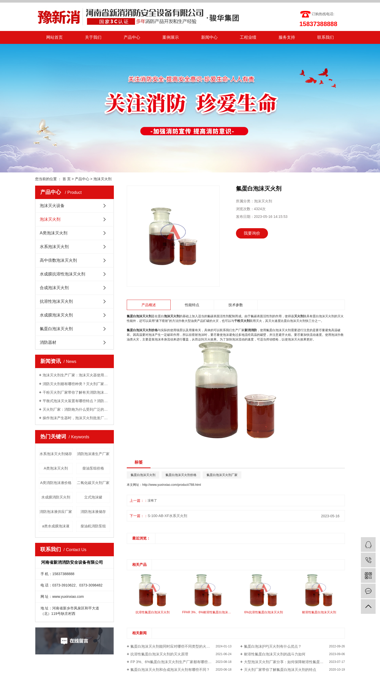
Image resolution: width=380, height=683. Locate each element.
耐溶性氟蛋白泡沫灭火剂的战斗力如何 (274, 654)
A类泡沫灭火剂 (53, 233)
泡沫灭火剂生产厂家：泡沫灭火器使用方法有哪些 (76, 375)
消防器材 (48, 342)
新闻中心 (209, 37)
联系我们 (325, 37)
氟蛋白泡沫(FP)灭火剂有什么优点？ (273, 646)
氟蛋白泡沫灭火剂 (56, 329)
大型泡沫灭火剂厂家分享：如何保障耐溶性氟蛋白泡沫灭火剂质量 (294, 662)
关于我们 (93, 37)
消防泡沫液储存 (93, 512)
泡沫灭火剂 (102, 179)
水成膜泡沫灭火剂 (56, 315)
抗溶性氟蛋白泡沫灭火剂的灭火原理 (159, 654)
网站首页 (54, 37)
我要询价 (252, 233)
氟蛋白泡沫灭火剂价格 (180, 475)
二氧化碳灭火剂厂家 (93, 483)
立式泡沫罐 (93, 497)
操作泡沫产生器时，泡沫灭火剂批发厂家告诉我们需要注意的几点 (76, 418)
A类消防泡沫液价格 (56, 483)
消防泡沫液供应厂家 (55, 512)
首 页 (66, 179)
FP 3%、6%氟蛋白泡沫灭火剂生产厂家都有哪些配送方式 (176, 662)
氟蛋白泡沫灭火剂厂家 (222, 475)
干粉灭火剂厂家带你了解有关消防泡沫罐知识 (76, 392)
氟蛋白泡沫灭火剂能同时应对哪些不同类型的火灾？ (171, 646)
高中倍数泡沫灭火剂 (58, 260)
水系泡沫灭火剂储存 (55, 454)
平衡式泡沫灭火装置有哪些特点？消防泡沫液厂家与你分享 (76, 401)
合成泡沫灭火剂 (54, 287)
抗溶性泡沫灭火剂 (56, 301)
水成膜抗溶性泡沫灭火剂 (62, 274)
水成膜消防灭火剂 (55, 497)
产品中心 (132, 37)
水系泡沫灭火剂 (54, 246)
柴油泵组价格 (93, 468)
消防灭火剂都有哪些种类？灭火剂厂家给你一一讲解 (76, 384)
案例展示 (170, 37)
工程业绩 (248, 37)
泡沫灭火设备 (52, 205)
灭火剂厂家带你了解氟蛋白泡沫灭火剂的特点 (280, 670)
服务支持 (287, 37)
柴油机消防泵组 (93, 526)
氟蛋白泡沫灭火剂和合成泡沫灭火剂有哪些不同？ (170, 670)
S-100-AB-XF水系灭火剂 (167, 516)
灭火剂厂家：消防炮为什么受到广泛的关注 (76, 409)
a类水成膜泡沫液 (55, 526)
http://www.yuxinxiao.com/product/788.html (171, 485)
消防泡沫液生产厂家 (93, 454)
